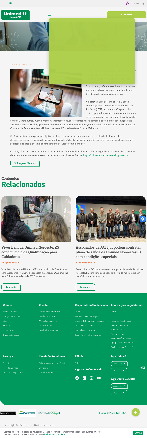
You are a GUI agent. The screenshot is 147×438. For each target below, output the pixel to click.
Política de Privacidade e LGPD (113, 413)
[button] (49, 14)
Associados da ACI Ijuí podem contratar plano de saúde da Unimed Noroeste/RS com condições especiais (108, 252)
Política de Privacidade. (54, 434)
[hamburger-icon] (10, 3)
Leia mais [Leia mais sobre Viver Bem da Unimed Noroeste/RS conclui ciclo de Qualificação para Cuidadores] (11, 287)
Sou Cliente (126, 14)
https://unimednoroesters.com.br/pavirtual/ (105, 155)
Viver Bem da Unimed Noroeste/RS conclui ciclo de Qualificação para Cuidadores (30, 252)
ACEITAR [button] (138, 433)
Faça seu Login (139, 3)
